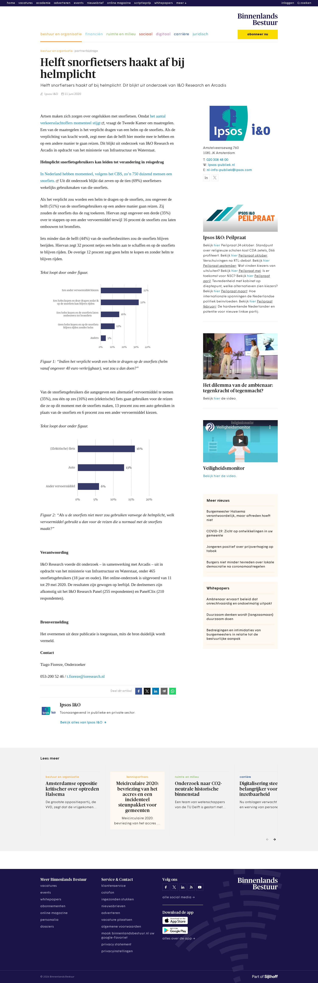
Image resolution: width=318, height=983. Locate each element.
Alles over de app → (178, 938)
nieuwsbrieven (113, 906)
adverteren (62, 3)
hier (217, 245)
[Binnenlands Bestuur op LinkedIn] (182, 887)
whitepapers (163, 3)
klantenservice (113, 886)
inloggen (288, 3)
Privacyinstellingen (117, 951)
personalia (49, 920)
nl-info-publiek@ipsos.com (229, 170)
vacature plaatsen (116, 920)
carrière (181, 34)
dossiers (47, 926)
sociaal (145, 34)
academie (43, 3)
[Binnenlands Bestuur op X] (174, 887)
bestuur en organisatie (61, 34)
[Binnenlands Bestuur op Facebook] (165, 887)
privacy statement (116, 944)
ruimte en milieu (121, 34)
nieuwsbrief (95, 3)
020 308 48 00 (217, 160)
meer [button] (180, 3)
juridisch (200, 34)
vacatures (25, 3)
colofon (107, 892)
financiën (94, 34)
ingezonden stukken (117, 899)
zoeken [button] (305, 3)
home (11, 3)
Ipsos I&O (51, 94)
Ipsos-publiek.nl (221, 165)
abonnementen (52, 906)
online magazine (119, 3)
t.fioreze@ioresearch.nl (86, 676)
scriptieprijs (142, 3)
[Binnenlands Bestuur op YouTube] (199, 887)
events (79, 3)
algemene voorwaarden (121, 926)
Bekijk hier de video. (220, 476)
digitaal (163, 34)
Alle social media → (178, 897)
